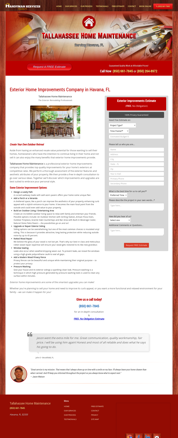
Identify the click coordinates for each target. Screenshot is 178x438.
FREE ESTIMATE (118, 6)
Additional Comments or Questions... (126, 225)
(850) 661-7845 (163, 6)
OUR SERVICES (71, 6)
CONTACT (132, 6)
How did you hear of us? (120, 218)
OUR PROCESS (86, 6)
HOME (59, 6)
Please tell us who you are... (122, 144)
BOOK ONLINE (145, 6)
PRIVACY (94, 415)
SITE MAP (95, 419)
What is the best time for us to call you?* (128, 193)
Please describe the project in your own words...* (132, 200)
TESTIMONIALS (102, 6)
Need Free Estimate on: (120, 120)
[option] (89, 36)
